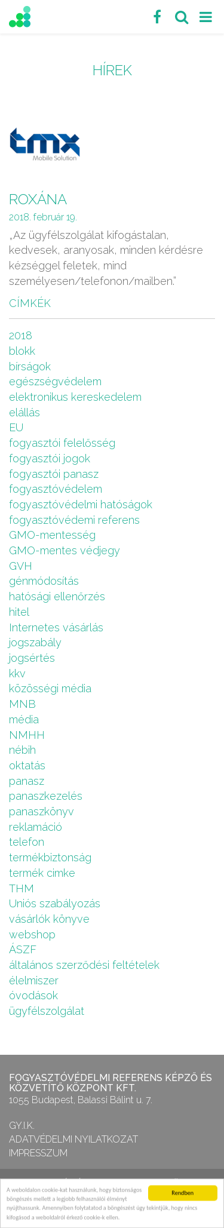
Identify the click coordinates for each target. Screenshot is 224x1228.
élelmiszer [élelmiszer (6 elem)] (34, 980)
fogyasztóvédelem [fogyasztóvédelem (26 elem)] (55, 489)
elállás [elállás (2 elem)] (24, 412)
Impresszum (38, 1153)
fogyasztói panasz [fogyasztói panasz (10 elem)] (54, 474)
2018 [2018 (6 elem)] (20, 335)
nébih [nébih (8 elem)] (22, 750)
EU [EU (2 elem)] (16, 427)
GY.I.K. (22, 1125)
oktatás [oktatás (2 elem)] (27, 765)
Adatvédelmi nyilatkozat (73, 1139)
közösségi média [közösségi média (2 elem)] (50, 688)
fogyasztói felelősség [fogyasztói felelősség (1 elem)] (62, 443)
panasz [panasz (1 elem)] (26, 781)
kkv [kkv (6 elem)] (17, 673)
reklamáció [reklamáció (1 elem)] (35, 827)
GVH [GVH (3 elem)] (20, 566)
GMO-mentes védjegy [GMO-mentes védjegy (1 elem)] (64, 550)
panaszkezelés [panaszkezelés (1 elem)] (45, 796)
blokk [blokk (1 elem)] (22, 351)
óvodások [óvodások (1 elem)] (33, 995)
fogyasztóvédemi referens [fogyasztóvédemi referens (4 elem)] (74, 520)
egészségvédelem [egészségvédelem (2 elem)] (55, 381)
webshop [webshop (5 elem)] (32, 934)
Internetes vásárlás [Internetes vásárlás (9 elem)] (56, 627)
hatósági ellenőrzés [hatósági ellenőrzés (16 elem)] (57, 596)
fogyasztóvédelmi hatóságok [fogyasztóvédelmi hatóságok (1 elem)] (80, 504)
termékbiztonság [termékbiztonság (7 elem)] (50, 857)
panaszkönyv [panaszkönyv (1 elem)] (41, 811)
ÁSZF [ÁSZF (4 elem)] (22, 949)
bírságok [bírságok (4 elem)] (30, 366)
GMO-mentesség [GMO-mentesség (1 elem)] (52, 535)
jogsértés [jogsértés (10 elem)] (32, 658)
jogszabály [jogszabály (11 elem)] (35, 642)
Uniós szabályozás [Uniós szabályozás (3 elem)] (54, 903)
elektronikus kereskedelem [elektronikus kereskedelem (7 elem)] (75, 397)
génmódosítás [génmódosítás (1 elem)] (44, 581)
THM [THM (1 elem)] (21, 888)
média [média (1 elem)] (24, 719)
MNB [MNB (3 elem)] (22, 704)
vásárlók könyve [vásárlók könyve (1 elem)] (49, 919)
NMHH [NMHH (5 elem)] (27, 735)
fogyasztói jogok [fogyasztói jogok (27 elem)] (49, 458)
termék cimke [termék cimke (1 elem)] (42, 873)
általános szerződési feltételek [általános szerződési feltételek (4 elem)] (84, 965)
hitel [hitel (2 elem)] (19, 612)
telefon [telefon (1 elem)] (26, 842)
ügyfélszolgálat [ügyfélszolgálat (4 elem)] (46, 1011)
